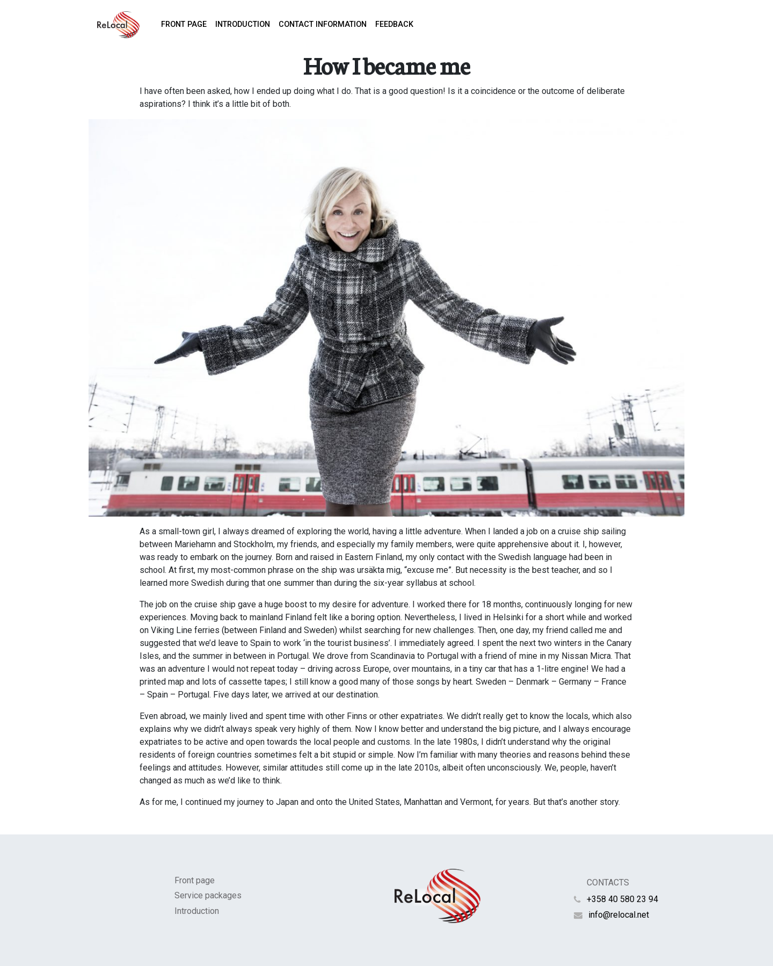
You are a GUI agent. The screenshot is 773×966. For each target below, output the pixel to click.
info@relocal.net (618, 915)
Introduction (242, 24)
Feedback (394, 24)
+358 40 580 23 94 (622, 899)
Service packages (208, 895)
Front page (184, 24)
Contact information (323, 24)
